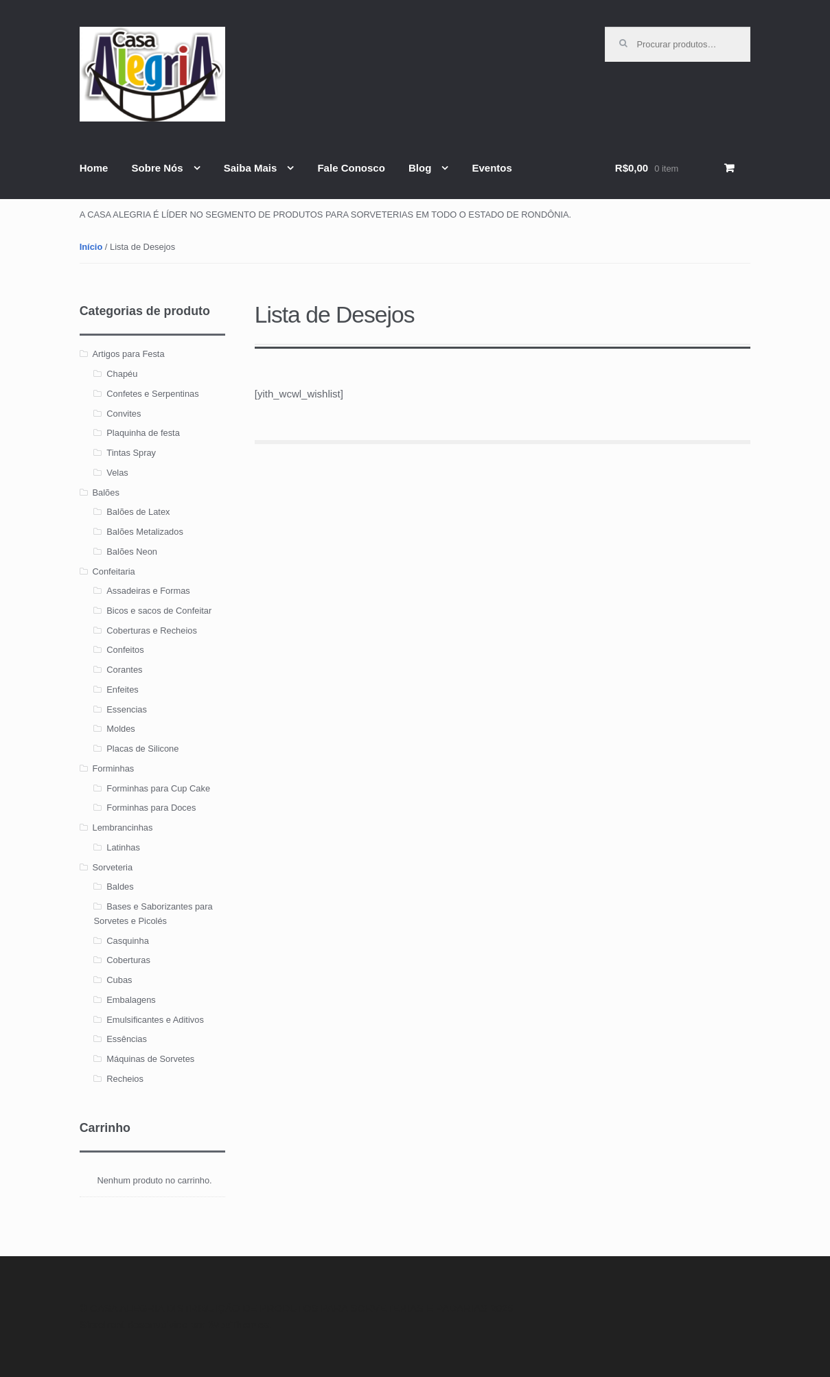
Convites (123, 413)
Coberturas (128, 960)
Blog (419, 168)
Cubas (119, 980)
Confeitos (124, 650)
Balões (106, 492)
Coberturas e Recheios (151, 630)
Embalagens (131, 1000)
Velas (117, 472)
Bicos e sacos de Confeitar (158, 610)
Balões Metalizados (144, 531)
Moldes (120, 729)
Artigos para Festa (129, 354)
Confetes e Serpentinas (152, 394)
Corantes (124, 669)
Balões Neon (131, 551)
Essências (126, 1039)
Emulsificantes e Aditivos (155, 1020)
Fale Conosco (350, 168)
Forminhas (114, 768)
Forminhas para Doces (151, 807)
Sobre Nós (157, 168)
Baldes (119, 886)
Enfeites (122, 689)
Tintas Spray (131, 453)
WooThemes (238, 1324)
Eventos (491, 168)
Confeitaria (114, 571)
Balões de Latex (138, 512)
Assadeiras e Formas (148, 591)
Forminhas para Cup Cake (158, 788)
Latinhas (123, 847)
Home (94, 168)
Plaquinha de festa (143, 433)
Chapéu (121, 374)
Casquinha (127, 941)
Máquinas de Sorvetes (150, 1059)
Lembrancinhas (123, 827)
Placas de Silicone (142, 748)
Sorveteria (113, 867)
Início (91, 247)
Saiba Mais (250, 168)
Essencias (126, 709)
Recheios (124, 1079)
